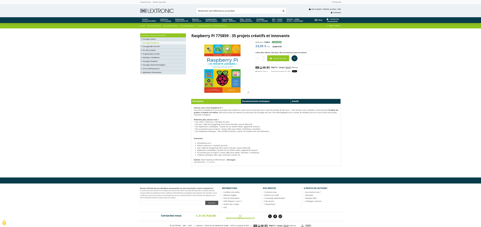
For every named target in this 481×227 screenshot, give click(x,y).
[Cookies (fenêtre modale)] (4, 223)
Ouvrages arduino (149, 39)
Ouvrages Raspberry (151, 43)
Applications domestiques (152, 72)
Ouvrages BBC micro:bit (151, 46)
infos (294, 71)
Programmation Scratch (151, 54)
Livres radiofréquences (151, 68)
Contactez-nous (171, 215)
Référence (259, 42)
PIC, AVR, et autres (149, 50)
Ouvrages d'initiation (150, 61)
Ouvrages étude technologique (154, 65)
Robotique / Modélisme (151, 57)
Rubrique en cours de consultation (153, 35)
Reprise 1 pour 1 (261, 71)
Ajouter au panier (278, 58)
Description (197, 101)
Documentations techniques (255, 101)
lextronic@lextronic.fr (240, 217)
